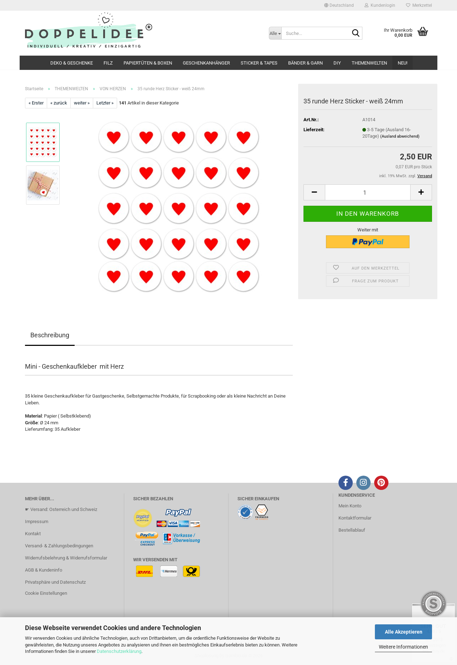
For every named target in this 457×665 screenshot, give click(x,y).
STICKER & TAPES (259, 63)
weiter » (82, 103)
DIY (337, 63)
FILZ (108, 63)
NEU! (402, 63)
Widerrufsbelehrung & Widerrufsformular (66, 558)
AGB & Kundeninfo (43, 570)
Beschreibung (49, 335)
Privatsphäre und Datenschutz (55, 582)
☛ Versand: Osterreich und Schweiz (61, 509)
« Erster (36, 103)
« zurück (58, 103)
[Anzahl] (368, 192)
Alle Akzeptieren (403, 632)
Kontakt (33, 533)
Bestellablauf (351, 530)
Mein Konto (349, 505)
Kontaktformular (354, 518)
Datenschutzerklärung (119, 651)
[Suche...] (275, 33)
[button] (339, 5)
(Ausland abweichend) (400, 136)
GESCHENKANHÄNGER (206, 63)
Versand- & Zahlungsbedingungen (59, 545)
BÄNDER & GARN (305, 63)
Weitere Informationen (403, 647)
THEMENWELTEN (369, 63)
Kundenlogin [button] (380, 5)
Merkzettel (419, 5)
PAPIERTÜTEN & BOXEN (148, 63)
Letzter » (105, 103)
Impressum (36, 521)
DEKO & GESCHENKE (71, 63)
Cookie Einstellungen (46, 593)
